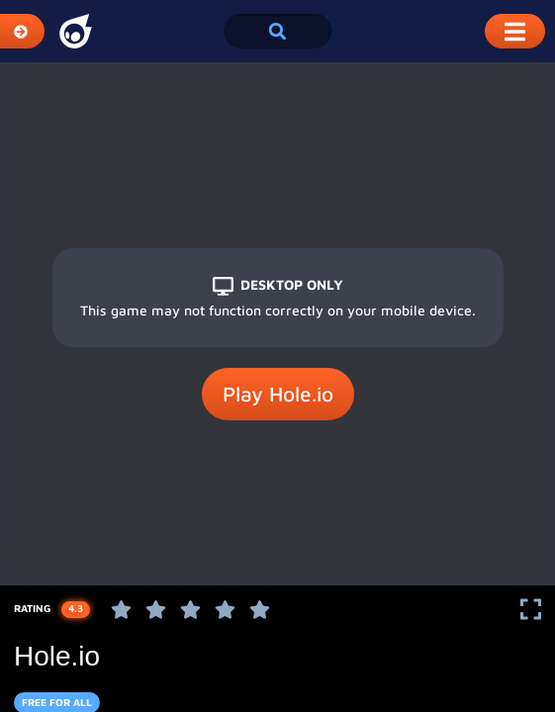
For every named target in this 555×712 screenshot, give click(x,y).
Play (278, 394)
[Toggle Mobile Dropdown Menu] (515, 31)
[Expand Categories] (22, 31)
